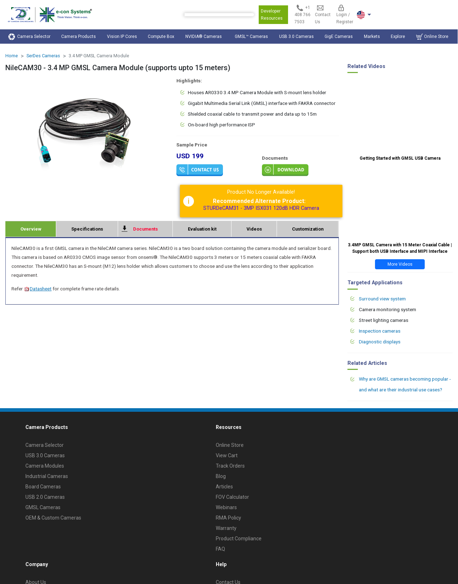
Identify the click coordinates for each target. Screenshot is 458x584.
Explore (398, 36)
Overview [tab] (30, 229)
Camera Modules (44, 466)
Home (11, 55)
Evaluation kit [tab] (202, 229)
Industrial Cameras (46, 476)
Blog (221, 476)
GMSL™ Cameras (251, 36)
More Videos (400, 264)
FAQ (220, 549)
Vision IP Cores (122, 36)
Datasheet (38, 288)
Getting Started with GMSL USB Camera (400, 158)
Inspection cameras (379, 331)
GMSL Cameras (42, 507)
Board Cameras (43, 486)
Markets (372, 36)
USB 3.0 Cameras (296, 36)
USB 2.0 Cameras (45, 497)
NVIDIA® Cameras (204, 36)
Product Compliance (239, 538)
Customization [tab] (307, 229)
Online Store (432, 36)
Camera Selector (29, 36)
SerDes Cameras (43, 55)
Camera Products (78, 36)
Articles (224, 486)
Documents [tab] (145, 229)
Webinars (226, 507)
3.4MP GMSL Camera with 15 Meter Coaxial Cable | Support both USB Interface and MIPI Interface (400, 248)
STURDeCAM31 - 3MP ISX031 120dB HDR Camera (261, 208)
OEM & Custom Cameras (53, 518)
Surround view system (382, 298)
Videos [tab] (254, 229)
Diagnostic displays (379, 341)
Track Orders (230, 466)
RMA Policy (228, 518)
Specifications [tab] (87, 229)
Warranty (226, 528)
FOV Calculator (232, 497)
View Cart (227, 455)
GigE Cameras (339, 36)
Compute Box (161, 36)
